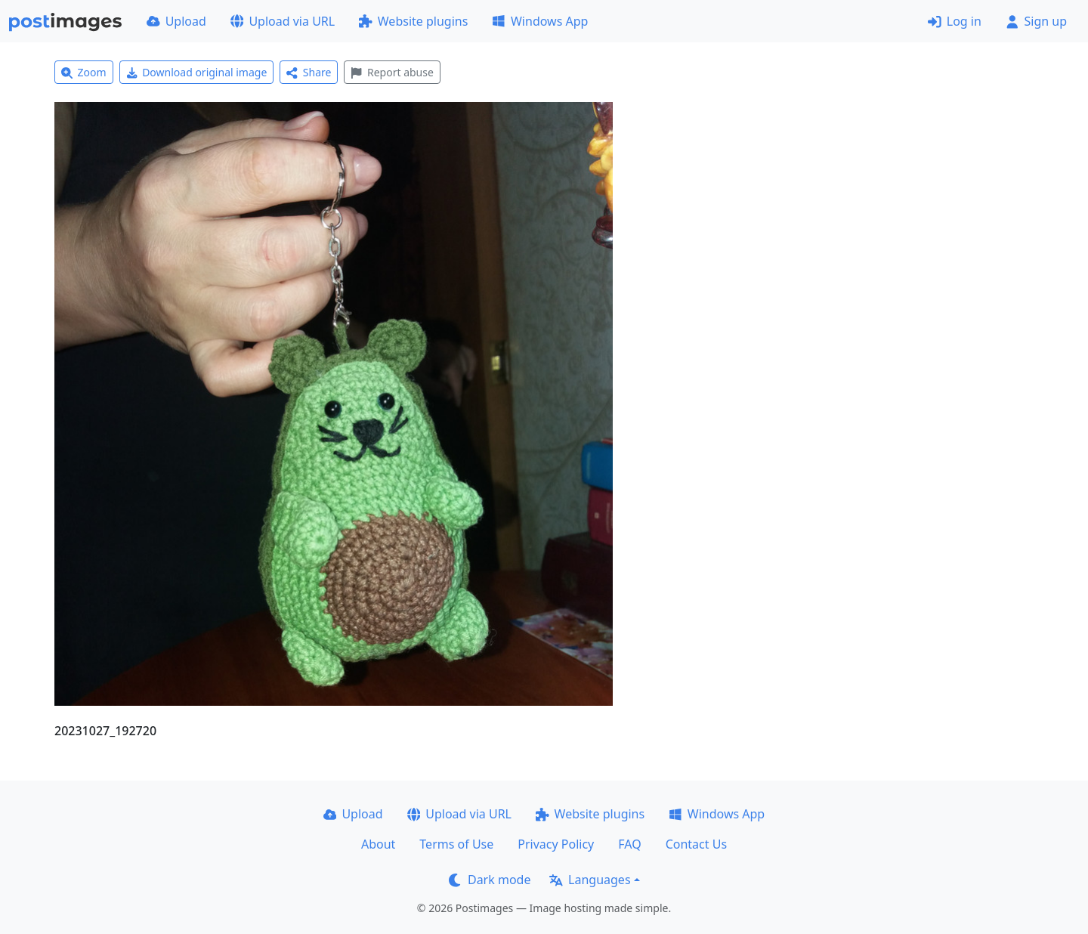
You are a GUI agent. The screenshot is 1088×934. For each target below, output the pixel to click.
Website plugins (413, 21)
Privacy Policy (556, 844)
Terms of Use (456, 844)
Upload (176, 21)
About (378, 844)
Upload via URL (282, 21)
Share (308, 72)
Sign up (1036, 21)
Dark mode (489, 879)
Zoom (84, 72)
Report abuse (392, 72)
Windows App (540, 21)
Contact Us (696, 844)
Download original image (196, 72)
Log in (954, 21)
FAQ (629, 844)
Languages (589, 879)
